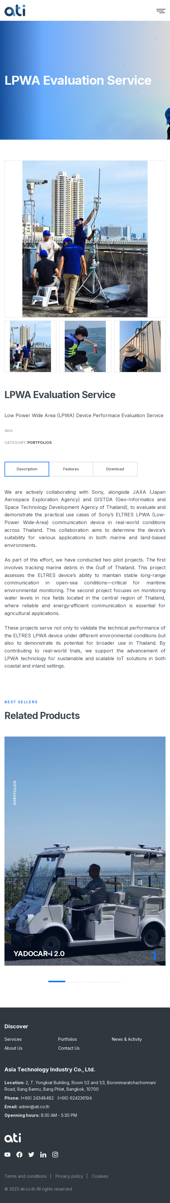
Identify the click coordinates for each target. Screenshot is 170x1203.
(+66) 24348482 (37, 1097)
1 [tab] (56, 981)
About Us (13, 1048)
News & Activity (127, 1039)
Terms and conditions (25, 1176)
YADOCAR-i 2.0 (39, 953)
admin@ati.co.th (34, 1106)
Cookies (100, 1176)
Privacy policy (69, 1176)
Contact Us (69, 1048)
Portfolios (67, 1039)
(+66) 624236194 (74, 1097)
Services (13, 1039)
